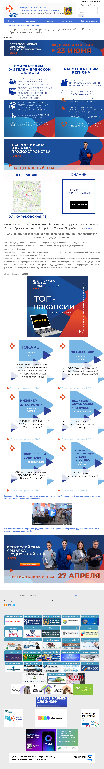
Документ (35, 25)
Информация (13, 21)
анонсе (88, 228)
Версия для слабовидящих (90, 2)
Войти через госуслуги (89, 21)
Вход (81, 16)
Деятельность (31, 21)
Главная (12, 25)
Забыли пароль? (93, 16)
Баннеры (75, 595)
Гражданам (49, 21)
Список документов (23, 25)
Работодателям (67, 21)
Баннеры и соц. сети (28, 595)
